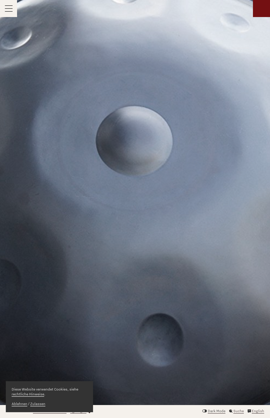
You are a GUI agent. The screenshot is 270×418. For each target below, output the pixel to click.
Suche (238, 411)
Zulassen (37, 404)
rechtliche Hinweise (28, 394)
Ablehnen (19, 404)
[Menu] (8, 8)
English (258, 411)
